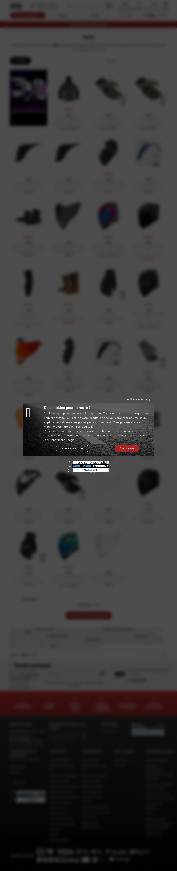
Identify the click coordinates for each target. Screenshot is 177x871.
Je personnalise (72, 448)
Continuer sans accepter (140, 399)
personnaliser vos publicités (114, 435)
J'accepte (127, 448)
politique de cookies (120, 431)
